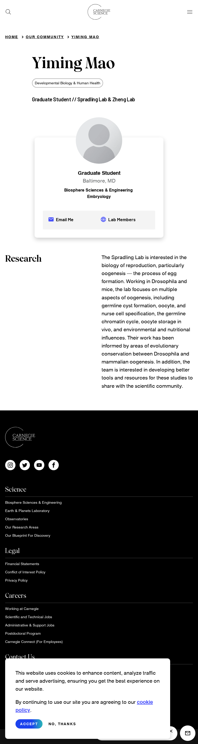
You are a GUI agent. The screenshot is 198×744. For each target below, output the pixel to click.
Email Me (60, 219)
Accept (29, 726)
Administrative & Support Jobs (29, 625)
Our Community (45, 36)
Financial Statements (22, 563)
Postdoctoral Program (23, 633)
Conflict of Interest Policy (25, 571)
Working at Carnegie (22, 608)
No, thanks (62, 726)
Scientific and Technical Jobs (28, 616)
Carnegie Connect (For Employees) (34, 641)
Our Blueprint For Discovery (27, 535)
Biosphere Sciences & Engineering (98, 190)
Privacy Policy (16, 580)
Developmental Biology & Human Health (67, 82)
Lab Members (118, 219)
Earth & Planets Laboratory (27, 510)
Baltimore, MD (99, 180)
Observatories (16, 518)
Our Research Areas (21, 527)
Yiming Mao (85, 36)
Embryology (99, 196)
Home (11, 36)
